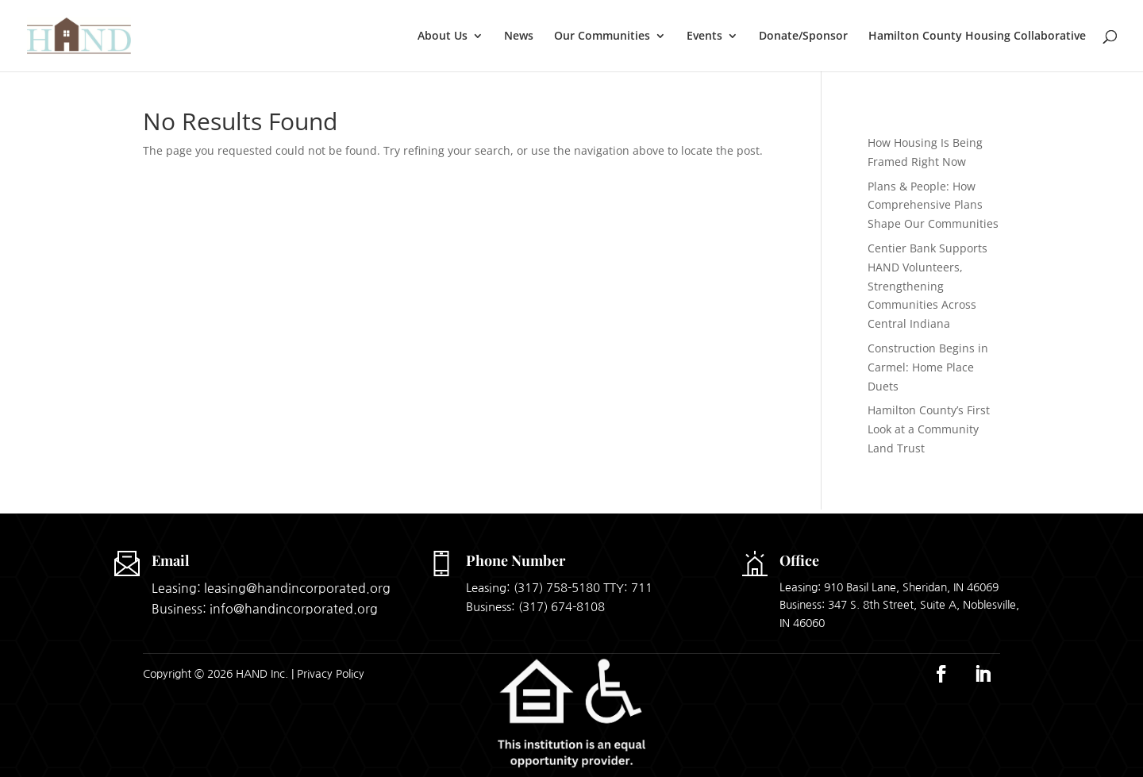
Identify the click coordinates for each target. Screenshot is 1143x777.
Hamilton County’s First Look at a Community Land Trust (929, 429)
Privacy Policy (330, 673)
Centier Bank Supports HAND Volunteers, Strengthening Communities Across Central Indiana (927, 285)
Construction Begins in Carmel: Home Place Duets (928, 367)
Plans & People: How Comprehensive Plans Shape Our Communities (933, 205)
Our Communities (602, 36)
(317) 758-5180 (557, 588)
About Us (443, 36)
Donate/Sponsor (803, 36)
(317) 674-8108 (561, 607)
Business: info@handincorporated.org (265, 608)
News (518, 36)
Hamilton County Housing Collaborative (977, 36)
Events (704, 36)
